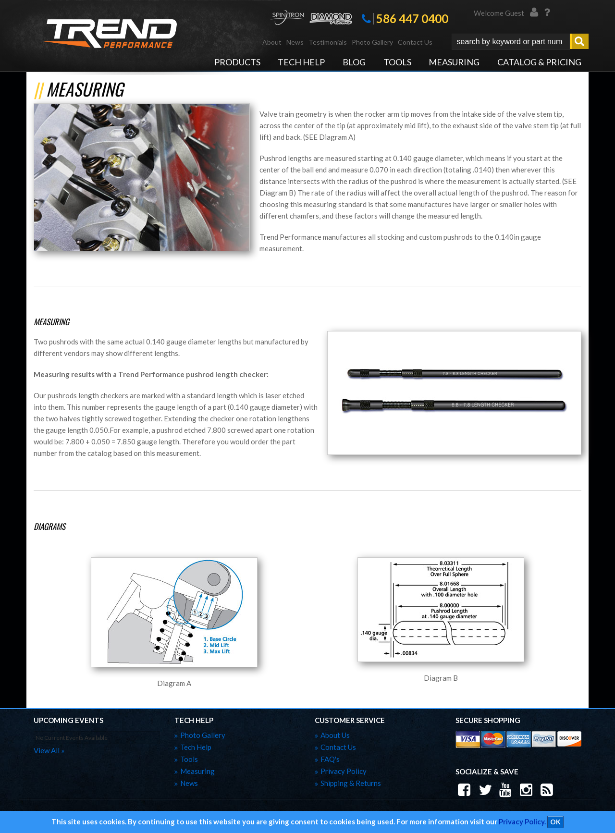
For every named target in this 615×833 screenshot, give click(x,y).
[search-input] (510, 41)
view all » (49, 750)
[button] (520, 42)
